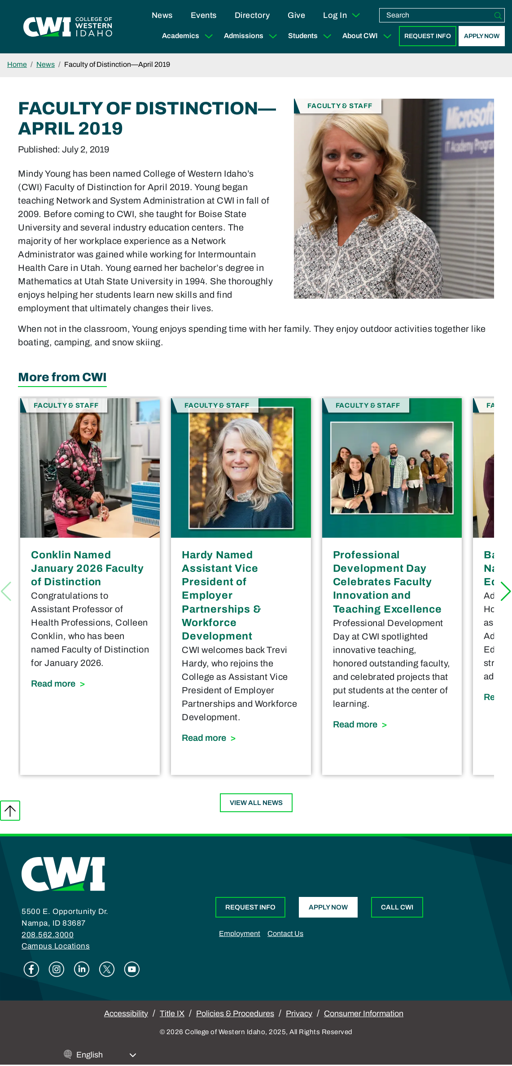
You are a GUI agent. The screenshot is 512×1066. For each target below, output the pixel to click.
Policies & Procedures (235, 1013)
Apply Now (481, 36)
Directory (252, 15)
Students (311, 36)
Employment (239, 933)
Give (296, 15)
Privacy (299, 1013)
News (162, 15)
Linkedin (82, 969)
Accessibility (126, 1013)
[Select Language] (106, 1055)
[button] (506, 591)
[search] (436, 15)
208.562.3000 (48, 935)
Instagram (56, 969)
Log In (342, 15)
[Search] (498, 15)
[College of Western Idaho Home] (67, 27)
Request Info (427, 36)
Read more (90, 682)
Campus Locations (56, 946)
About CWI (368, 36)
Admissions (252, 36)
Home (17, 64)
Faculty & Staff (339, 105)
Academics (189, 36)
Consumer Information (363, 1013)
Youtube (132, 969)
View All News (256, 802)
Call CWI (397, 907)
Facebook (31, 969)
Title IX (172, 1013)
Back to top (10, 811)
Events (204, 15)
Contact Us (285, 933)
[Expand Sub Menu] (209, 36)
